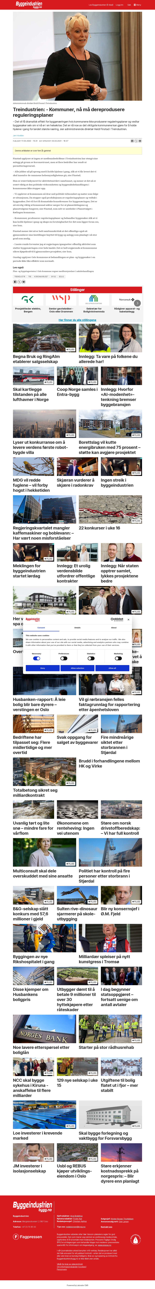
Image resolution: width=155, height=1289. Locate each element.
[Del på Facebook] (132, 141)
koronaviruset (41, 277)
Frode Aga (77, 1218)
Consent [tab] (41, 628)
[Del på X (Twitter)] (136, 141)
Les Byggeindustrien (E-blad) (101, 5)
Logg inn (119, 5)
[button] (137, 303)
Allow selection (77, 668)
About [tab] (113, 628)
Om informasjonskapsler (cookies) (71, 1267)
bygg (53, 277)
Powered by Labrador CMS (77, 1285)
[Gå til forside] (29, 5)
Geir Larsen (124, 1221)
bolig (61, 277)
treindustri (19, 277)
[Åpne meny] (137, 5)
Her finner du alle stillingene (77, 320)
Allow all (112, 668)
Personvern (62, 1269)
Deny (42, 668)
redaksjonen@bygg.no (75, 1227)
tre (29, 277)
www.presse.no (104, 1245)
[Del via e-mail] (140, 141)
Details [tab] (77, 628)
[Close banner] (128, 619)
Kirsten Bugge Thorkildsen (122, 1219)
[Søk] (129, 4)
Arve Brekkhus (76, 1216)
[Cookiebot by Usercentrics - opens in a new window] (112, 619)
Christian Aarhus (80, 1221)
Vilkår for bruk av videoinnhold (70, 1264)
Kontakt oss (106, 1227)
